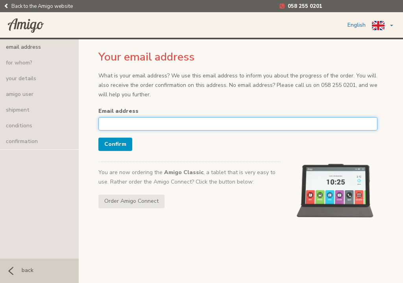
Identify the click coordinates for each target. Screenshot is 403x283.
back (18, 270)
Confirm (115, 144)
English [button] (370, 25)
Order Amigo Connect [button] (131, 201)
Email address (118, 111)
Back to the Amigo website (38, 6)
